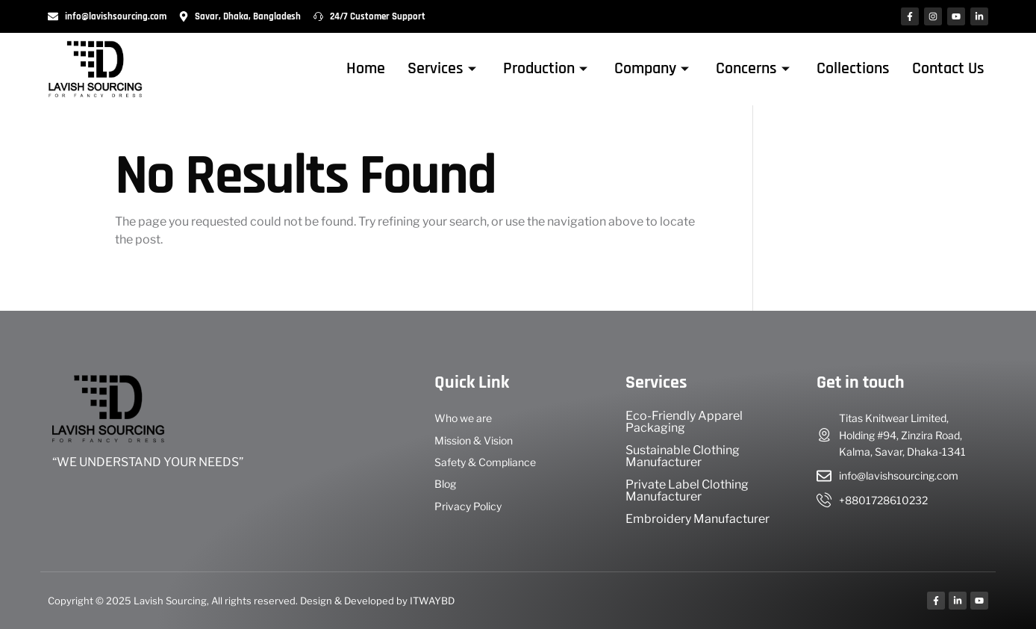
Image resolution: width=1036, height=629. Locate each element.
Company (651, 68)
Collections (853, 68)
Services (442, 68)
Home (365, 68)
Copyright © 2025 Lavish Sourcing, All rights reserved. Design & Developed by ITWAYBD (251, 601)
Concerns (753, 68)
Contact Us (948, 68)
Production (545, 68)
